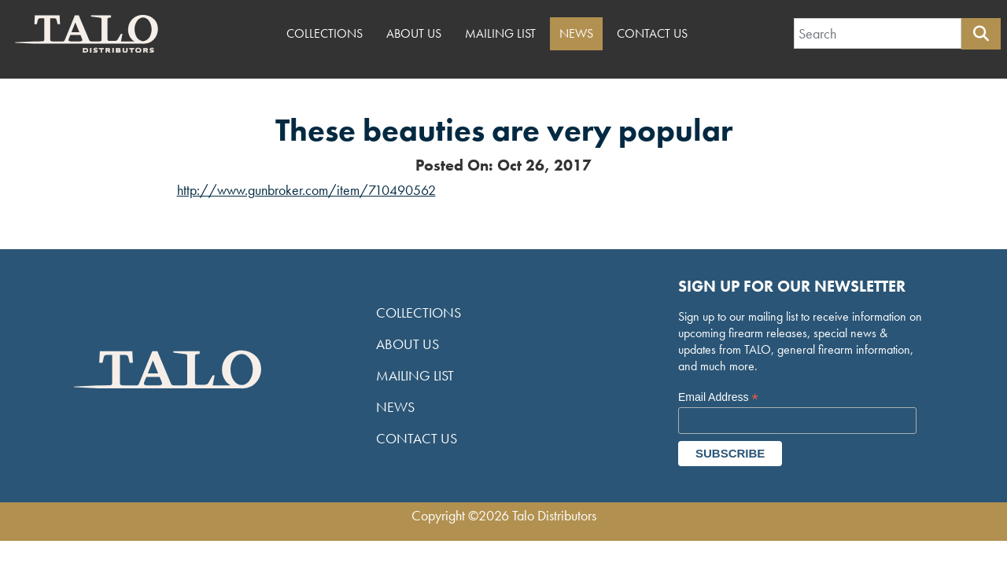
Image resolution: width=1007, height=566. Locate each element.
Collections (324, 33)
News (576, 33)
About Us (413, 33)
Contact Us (652, 33)
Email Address (718, 397)
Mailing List (500, 33)
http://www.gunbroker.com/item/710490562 (306, 190)
